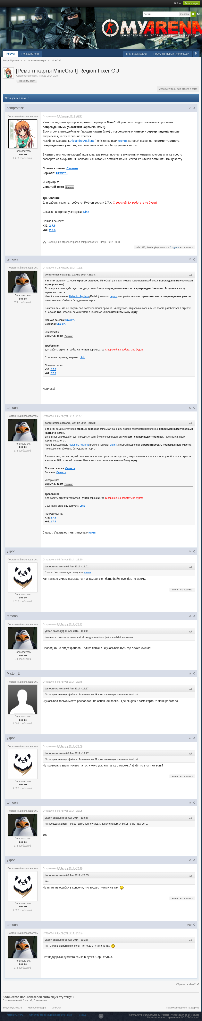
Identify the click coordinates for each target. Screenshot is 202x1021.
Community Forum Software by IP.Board (149, 1015)
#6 (192, 673)
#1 (192, 108)
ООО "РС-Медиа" (190, 1017)
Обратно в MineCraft (187, 984)
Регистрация (191, 3)
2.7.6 (52, 225)
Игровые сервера (36, 1007)
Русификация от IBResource (184, 1015)
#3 (192, 407)
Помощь (82, 1015)
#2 (192, 259)
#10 (191, 924)
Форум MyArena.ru (12, 1007)
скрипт (122, 140)
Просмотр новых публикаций (171, 53)
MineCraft (56, 1007)
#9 (192, 860)
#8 (192, 802)
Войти (177, 3)
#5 (192, 616)
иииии (92, 532)
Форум (10, 53)
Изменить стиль (15, 1015)
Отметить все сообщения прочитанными (50, 1015)
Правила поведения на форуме (182, 1007)
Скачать (72, 168)
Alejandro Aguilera (82, 140)
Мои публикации (136, 53)
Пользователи (30, 53)
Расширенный (198, 14)
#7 (192, 738)
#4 (192, 551)
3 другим (174, 247)
